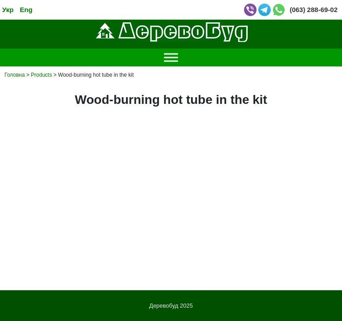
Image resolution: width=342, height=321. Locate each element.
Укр (7, 9)
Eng (26, 9)
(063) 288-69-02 (313, 9)
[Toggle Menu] (171, 57)
